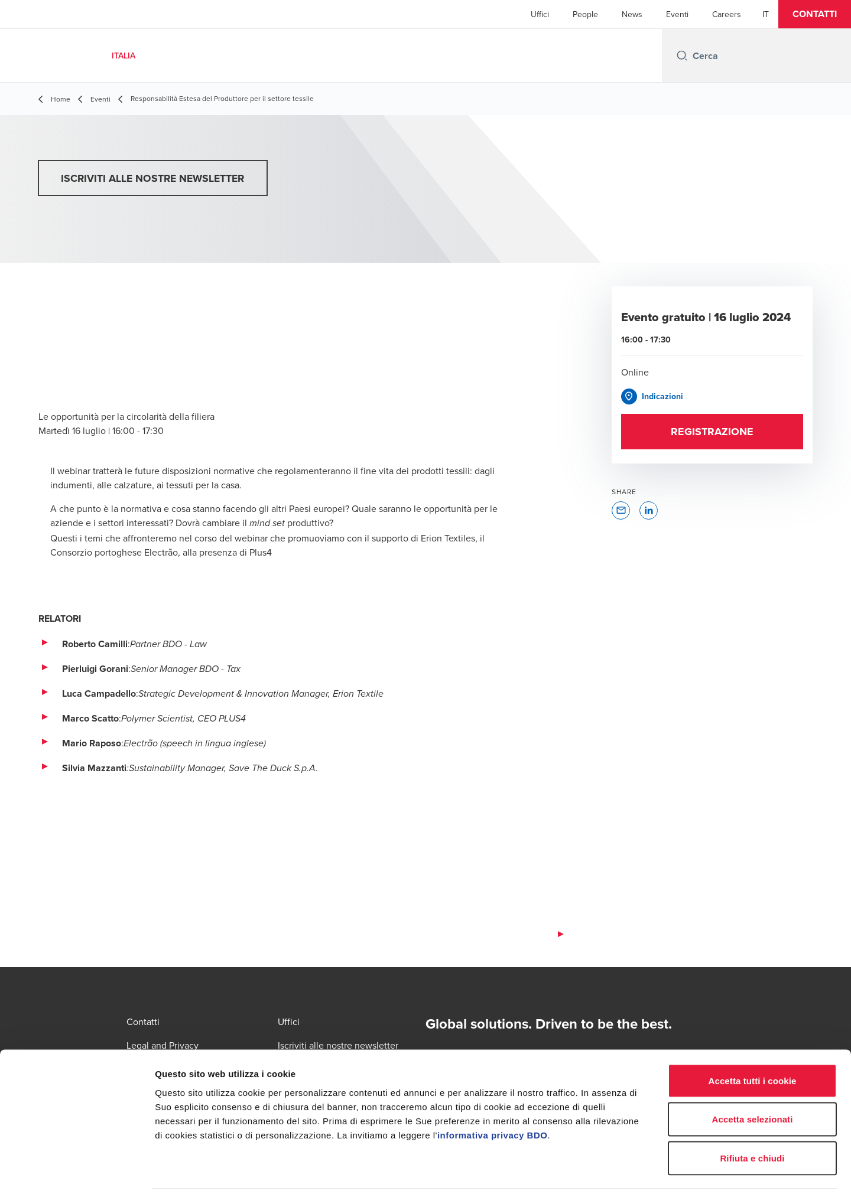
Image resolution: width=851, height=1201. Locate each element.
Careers (726, 14)
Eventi (677, 14)
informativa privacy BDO (492, 1100)
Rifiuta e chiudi (752, 1123)
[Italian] (765, 14)
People (585, 14)
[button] (814, 14)
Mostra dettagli (622, 1178)
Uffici (540, 14)
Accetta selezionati (752, 1085)
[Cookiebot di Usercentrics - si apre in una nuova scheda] (76, 1178)
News (632, 14)
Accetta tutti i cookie (753, 1046)
